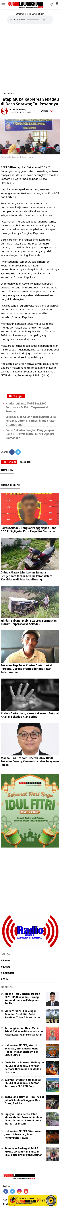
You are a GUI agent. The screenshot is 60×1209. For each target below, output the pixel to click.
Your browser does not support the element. (30, 19)
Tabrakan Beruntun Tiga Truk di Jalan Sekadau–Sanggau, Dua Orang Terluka (24, 1100)
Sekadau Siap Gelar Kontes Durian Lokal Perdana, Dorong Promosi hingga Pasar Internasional (31, 420)
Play (51, 1200)
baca (44, 110)
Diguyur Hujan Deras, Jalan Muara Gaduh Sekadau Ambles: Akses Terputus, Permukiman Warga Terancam (24, 1118)
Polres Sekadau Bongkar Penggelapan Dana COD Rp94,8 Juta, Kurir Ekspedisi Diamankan (30, 434)
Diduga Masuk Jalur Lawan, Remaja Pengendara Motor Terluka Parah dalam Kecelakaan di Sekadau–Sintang (26, 576)
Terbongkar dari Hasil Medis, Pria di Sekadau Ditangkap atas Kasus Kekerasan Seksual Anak (24, 1031)
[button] (56, 2)
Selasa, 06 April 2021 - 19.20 (19, 112)
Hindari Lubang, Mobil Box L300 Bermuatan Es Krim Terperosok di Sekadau (27, 407)
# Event (5, 960)
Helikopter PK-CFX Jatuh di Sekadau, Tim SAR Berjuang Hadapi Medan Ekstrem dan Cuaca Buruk (22, 1050)
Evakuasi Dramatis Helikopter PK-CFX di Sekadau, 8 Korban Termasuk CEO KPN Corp (23, 1083)
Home (3, 93)
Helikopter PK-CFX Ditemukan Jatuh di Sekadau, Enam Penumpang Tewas (23, 1134)
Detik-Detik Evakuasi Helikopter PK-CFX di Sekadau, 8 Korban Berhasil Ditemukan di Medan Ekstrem (24, 1067)
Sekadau (11, 93)
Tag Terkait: (9, 461)
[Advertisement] (30, 58)
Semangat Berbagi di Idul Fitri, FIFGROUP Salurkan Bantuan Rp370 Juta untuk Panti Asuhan (23, 1152)
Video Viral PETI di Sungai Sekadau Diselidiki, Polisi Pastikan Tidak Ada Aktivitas (23, 1014)
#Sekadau (25, 461)
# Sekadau (7, 973)
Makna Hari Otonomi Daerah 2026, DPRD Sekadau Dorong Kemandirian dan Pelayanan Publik (30, 761)
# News (5, 966)
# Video (5, 979)
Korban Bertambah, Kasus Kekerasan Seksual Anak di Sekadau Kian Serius (30, 715)
